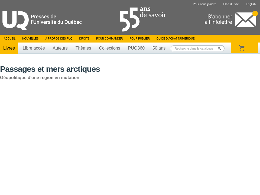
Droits (84, 38)
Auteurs (60, 48)
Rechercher (221, 48)
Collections (109, 48)
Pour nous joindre (204, 4)
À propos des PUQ (58, 38)
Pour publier (140, 38)
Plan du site (231, 4)
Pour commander (109, 38)
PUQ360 (136, 48)
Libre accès (34, 48)
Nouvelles (30, 38)
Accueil (9, 38)
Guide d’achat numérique (176, 38)
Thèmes (83, 48)
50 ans (158, 48)
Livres (9, 48)
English (251, 4)
